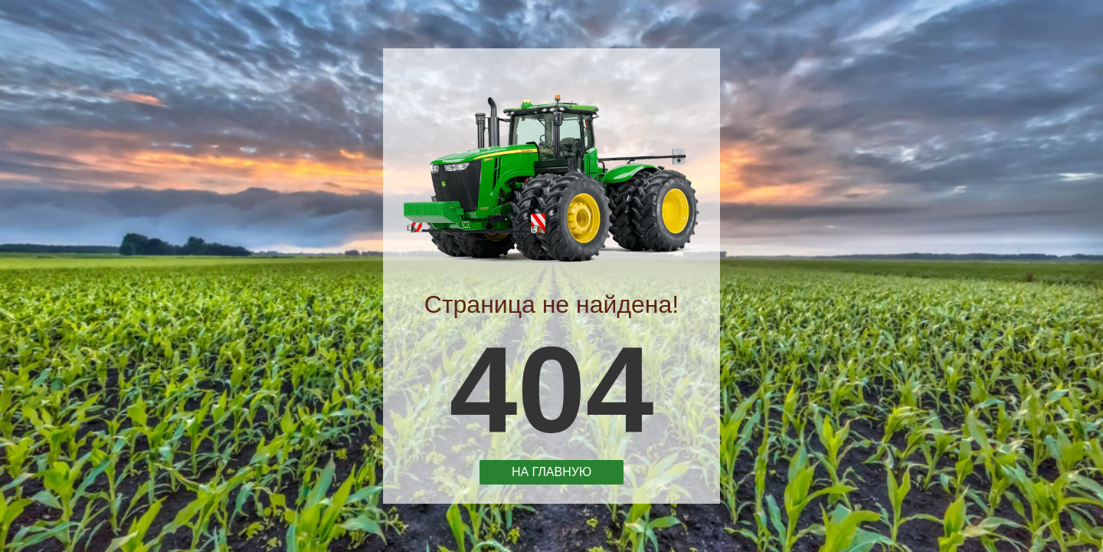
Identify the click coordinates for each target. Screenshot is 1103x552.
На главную (551, 470)
